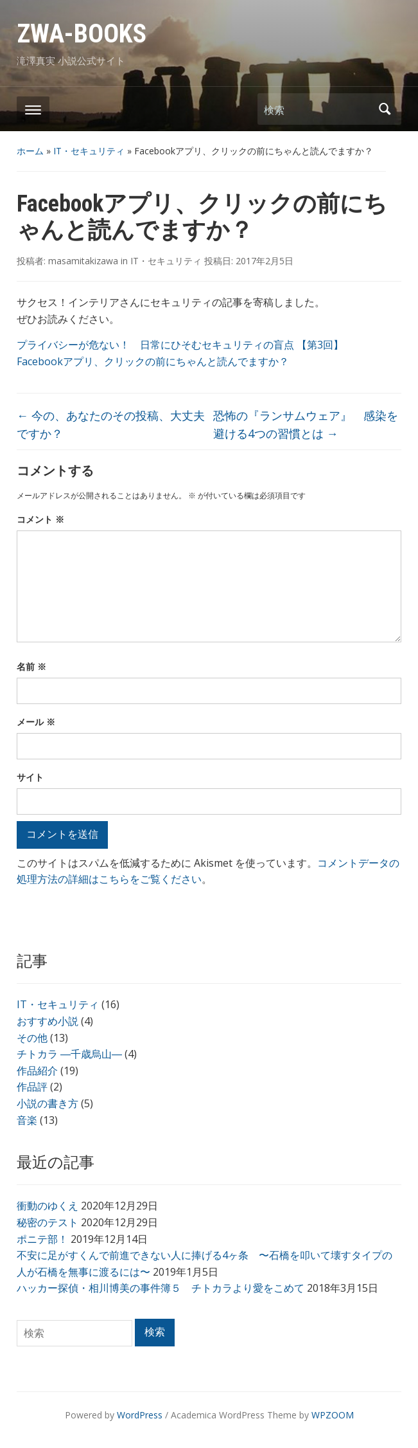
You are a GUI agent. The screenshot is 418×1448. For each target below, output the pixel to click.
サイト (30, 777)
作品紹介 (37, 1070)
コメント (40, 519)
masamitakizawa (83, 261)
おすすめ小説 (47, 1021)
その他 (32, 1038)
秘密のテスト (47, 1222)
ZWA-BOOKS (81, 34)
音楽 (27, 1120)
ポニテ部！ (42, 1239)
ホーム (30, 151)
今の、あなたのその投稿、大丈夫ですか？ (111, 425)
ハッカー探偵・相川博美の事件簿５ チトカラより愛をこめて (160, 1288)
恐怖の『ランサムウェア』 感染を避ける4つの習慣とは (305, 425)
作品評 (32, 1087)
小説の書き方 (47, 1103)
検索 (385, 109)
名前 (31, 666)
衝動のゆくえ (47, 1206)
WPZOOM (332, 1415)
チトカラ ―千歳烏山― (69, 1054)
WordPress (139, 1415)
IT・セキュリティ (89, 151)
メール (36, 722)
